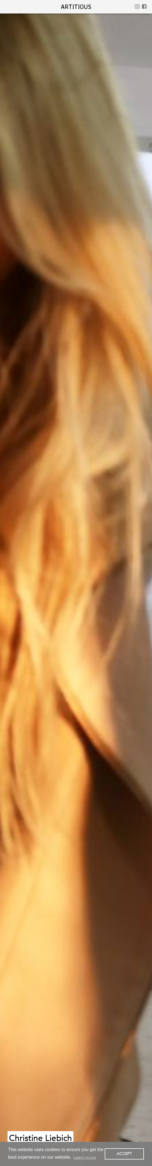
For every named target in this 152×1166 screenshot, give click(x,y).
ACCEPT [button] (124, 1153)
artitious (76, 6)
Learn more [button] (84, 1157)
